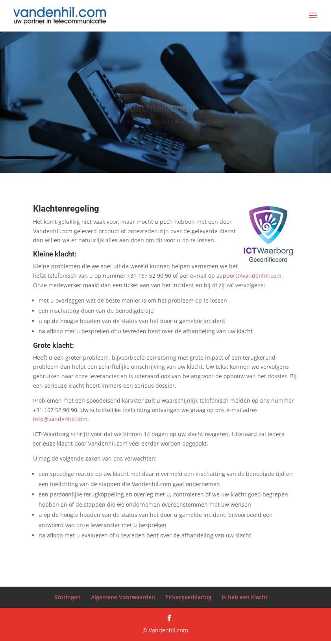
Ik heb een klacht (245, 597)
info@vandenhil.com (60, 419)
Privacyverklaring (188, 597)
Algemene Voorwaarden (123, 597)
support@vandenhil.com (248, 275)
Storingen (67, 597)
